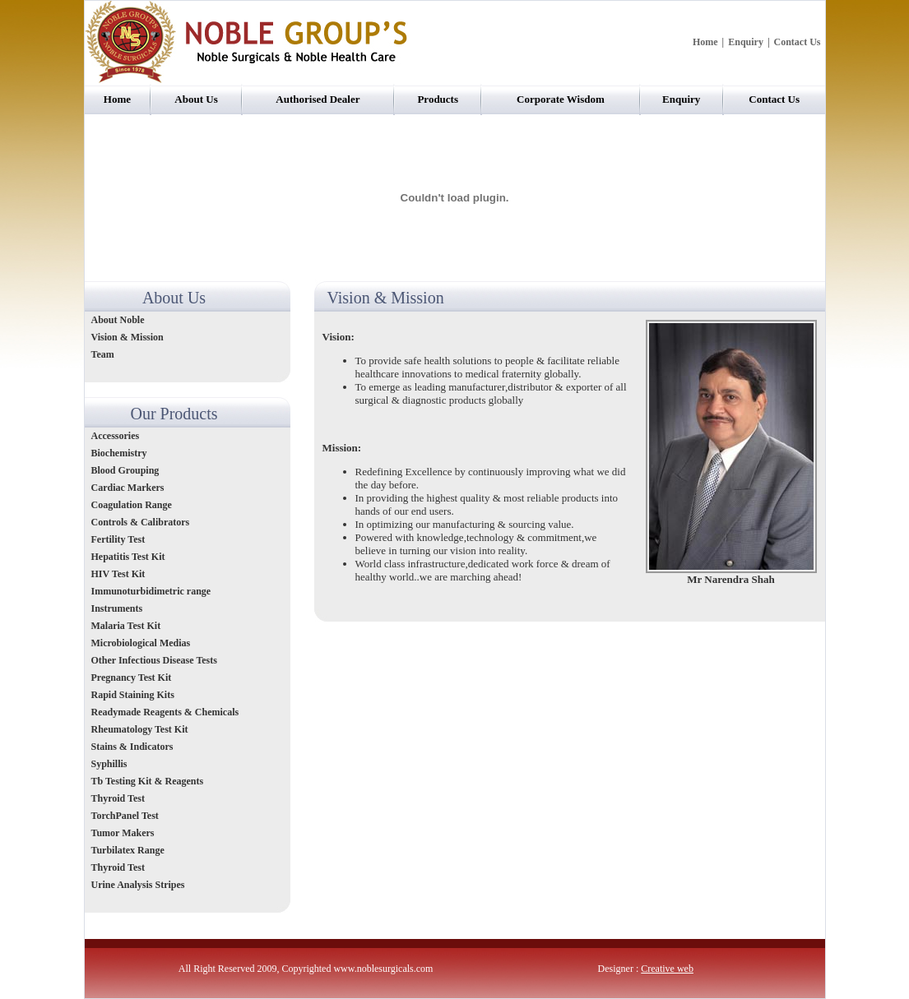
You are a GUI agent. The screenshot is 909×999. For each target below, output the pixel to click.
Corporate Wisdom (561, 99)
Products (437, 99)
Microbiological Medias (141, 643)
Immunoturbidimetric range (151, 591)
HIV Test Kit (118, 574)
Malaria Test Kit (126, 625)
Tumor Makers (123, 833)
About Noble (118, 320)
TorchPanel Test (125, 815)
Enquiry (745, 42)
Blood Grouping (125, 470)
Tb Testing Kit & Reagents (147, 781)
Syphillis (110, 764)
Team (102, 354)
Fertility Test (118, 539)
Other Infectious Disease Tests (154, 660)
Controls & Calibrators (140, 522)
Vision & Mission (127, 337)
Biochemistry (119, 453)
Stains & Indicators (132, 746)
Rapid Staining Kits (132, 695)
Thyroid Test (118, 798)
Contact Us (797, 42)
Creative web (667, 968)
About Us (195, 99)
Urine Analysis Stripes (138, 884)
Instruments (118, 608)
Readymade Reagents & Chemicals (165, 712)
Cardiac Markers (128, 487)
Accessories (115, 436)
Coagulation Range (131, 505)
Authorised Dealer (317, 99)
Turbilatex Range (128, 850)
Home (705, 42)
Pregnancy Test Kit (131, 677)
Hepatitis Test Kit (128, 556)
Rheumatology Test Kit (139, 729)
